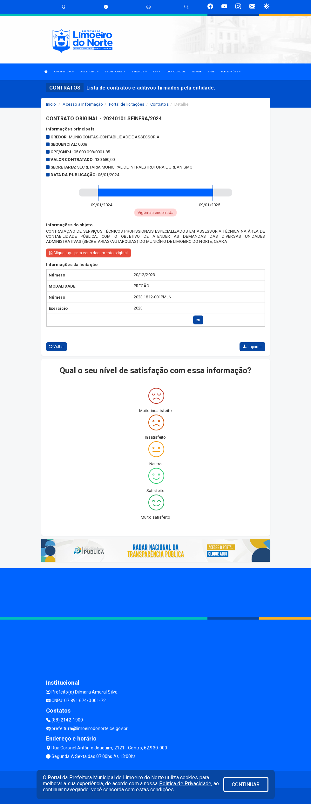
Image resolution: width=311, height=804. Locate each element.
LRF (156, 71)
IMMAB (197, 71)
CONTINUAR (246, 784)
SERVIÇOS (139, 71)
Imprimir (252, 346)
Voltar (56, 346)
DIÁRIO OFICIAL (176, 71)
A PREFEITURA (64, 71)
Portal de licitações (127, 104)
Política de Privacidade (185, 784)
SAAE (211, 71)
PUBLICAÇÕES (230, 71)
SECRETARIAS (115, 71)
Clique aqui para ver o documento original (88, 253)
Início (51, 104)
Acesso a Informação (83, 104)
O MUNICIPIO (89, 71)
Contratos (159, 104)
